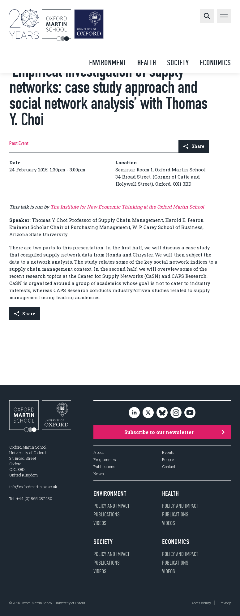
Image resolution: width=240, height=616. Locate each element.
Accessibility (201, 603)
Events (168, 452)
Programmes (104, 460)
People (168, 460)
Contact (168, 467)
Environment (107, 62)
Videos (99, 523)
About (98, 452)
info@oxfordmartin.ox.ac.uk (33, 486)
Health (146, 62)
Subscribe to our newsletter (174, 432)
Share (193, 146)
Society (178, 62)
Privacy (225, 603)
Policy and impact (111, 506)
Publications (104, 467)
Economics (215, 62)
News (98, 474)
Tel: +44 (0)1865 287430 (30, 498)
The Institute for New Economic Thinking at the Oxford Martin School (127, 207)
